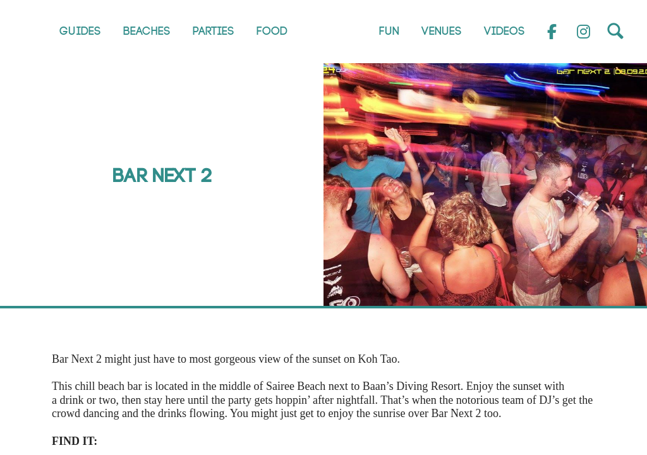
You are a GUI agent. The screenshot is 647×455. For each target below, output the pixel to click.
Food (272, 31)
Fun (389, 31)
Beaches (147, 31)
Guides (80, 31)
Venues (441, 31)
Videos (504, 31)
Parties (213, 31)
